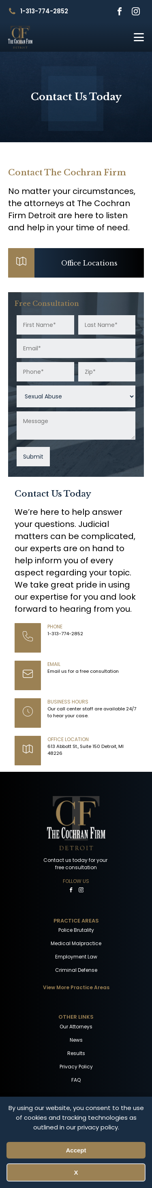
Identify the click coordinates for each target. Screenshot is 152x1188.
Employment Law (76, 956)
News (76, 1039)
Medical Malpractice (76, 943)
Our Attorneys (76, 1026)
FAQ (76, 1079)
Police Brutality (76, 930)
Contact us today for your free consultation (76, 864)
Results (76, 1053)
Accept (76, 1150)
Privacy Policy (76, 1066)
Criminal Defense (76, 970)
